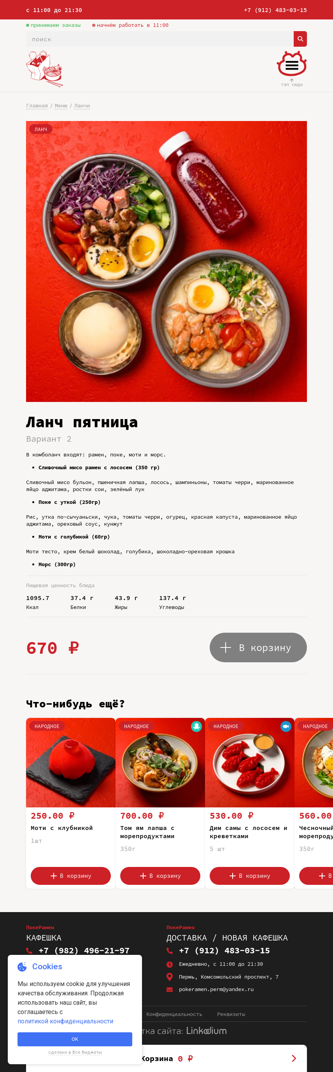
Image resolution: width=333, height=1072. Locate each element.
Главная (37, 105)
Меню (61, 105)
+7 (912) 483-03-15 (275, 10)
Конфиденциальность (174, 1014)
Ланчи (82, 105)
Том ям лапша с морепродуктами (147, 832)
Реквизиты (231, 1014)
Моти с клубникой (62, 828)
